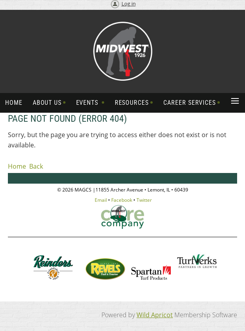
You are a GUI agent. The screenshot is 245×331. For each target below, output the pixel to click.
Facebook (121, 200)
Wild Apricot (155, 315)
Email (101, 200)
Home (17, 166)
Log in (129, 3)
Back (36, 166)
